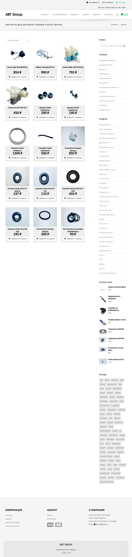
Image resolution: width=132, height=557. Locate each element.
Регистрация (51, 519)
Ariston (114, 380)
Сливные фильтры (106, 237)
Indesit (117, 418)
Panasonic (116, 444)
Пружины (102, 206)
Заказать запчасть (12, 526)
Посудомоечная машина (108, 87)
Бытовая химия (60, 15)
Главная (114, 25)
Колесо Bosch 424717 (116, 360)
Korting (103, 427)
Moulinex (120, 440)
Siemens (103, 461)
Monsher (110, 440)
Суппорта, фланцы (106, 242)
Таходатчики (104, 246)
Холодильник (104, 110)
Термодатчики (104, 251)
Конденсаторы (104, 161)
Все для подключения (107, 138)
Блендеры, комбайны (107, 61)
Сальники (103, 228)
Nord (107, 444)
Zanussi (103, 478)
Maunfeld (113, 435)
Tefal (109, 465)
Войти (49, 515)
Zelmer (111, 478)
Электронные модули (107, 273)
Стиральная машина (107, 96)
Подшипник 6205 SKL (116, 329)
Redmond (120, 448)
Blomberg (117, 389)
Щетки (101, 269)
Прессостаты (104, 201)
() (124, 14)
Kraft (111, 427)
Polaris (110, 448)
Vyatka (116, 469)
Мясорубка (103, 83)
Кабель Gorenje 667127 (45, 67)
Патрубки (102, 183)
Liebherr (103, 435)
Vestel (103, 469)
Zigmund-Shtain (106, 482)
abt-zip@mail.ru (101, 524)
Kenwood (119, 423)
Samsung (111, 452)
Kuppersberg (105, 431)
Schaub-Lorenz (106, 456)
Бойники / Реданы (106, 134)
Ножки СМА (103, 179)
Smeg (118, 461)
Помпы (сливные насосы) (108, 197)
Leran (115, 431)
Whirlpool (115, 473)
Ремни (101, 219)
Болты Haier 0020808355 (17, 67)
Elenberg (115, 406)
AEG (101, 380)
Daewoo (120, 397)
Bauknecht (112, 384)
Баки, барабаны (105, 129)
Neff (102, 444)
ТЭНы (101, 255)
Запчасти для (66, 550)
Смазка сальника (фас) (117, 287)
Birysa (108, 389)
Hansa (109, 414)
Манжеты (102, 174)
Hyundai (103, 418)
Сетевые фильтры (105, 233)
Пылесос (102, 92)
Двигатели (103, 143)
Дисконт (96, 15)
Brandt (110, 393)
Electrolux (104, 406)
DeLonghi (104, 401)
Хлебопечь (103, 105)
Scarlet (120, 452)
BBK (120, 384)
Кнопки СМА (104, 156)
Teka (115, 465)
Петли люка (103, 188)
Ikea (110, 418)
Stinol (102, 465)
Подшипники (104, 192)
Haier (102, 414)
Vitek (110, 469)
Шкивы (102, 264)
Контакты (108, 15)
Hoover (117, 414)
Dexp (121, 401)
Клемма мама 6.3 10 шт (117, 320)
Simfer (111, 461)
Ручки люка (103, 224)
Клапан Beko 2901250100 (73, 67)
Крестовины (103, 165)
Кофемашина (104, 74)
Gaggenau (112, 410)
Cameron (104, 397)
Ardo (107, 380)
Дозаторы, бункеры (106, 147)
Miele (102, 440)
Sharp (116, 456)
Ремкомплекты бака (106, 215)
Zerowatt (120, 478)
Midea (122, 435)
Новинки (75, 15)
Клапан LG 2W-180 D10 (17, 108)
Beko (102, 389)
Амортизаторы (104, 125)
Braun (118, 393)
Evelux (103, 410)
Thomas (122, 465)
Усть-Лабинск (108, 2)
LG (120, 431)
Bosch (102, 393)
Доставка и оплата (12, 522)
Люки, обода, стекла (107, 170)
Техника (45, 15)
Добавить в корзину (18, 77)
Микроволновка (105, 78)
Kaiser (110, 423)
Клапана (102, 152)
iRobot (103, 423)
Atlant (103, 384)
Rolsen (103, 452)
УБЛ (100, 260)
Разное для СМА (105, 210)
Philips (102, 448)
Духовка (102, 70)
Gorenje (121, 410)
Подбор (85, 15)
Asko (121, 380)
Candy (112, 397)
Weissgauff (104, 473)
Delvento (114, 401)
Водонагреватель (105, 65)
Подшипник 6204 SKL (116, 339)
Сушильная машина (106, 101)
